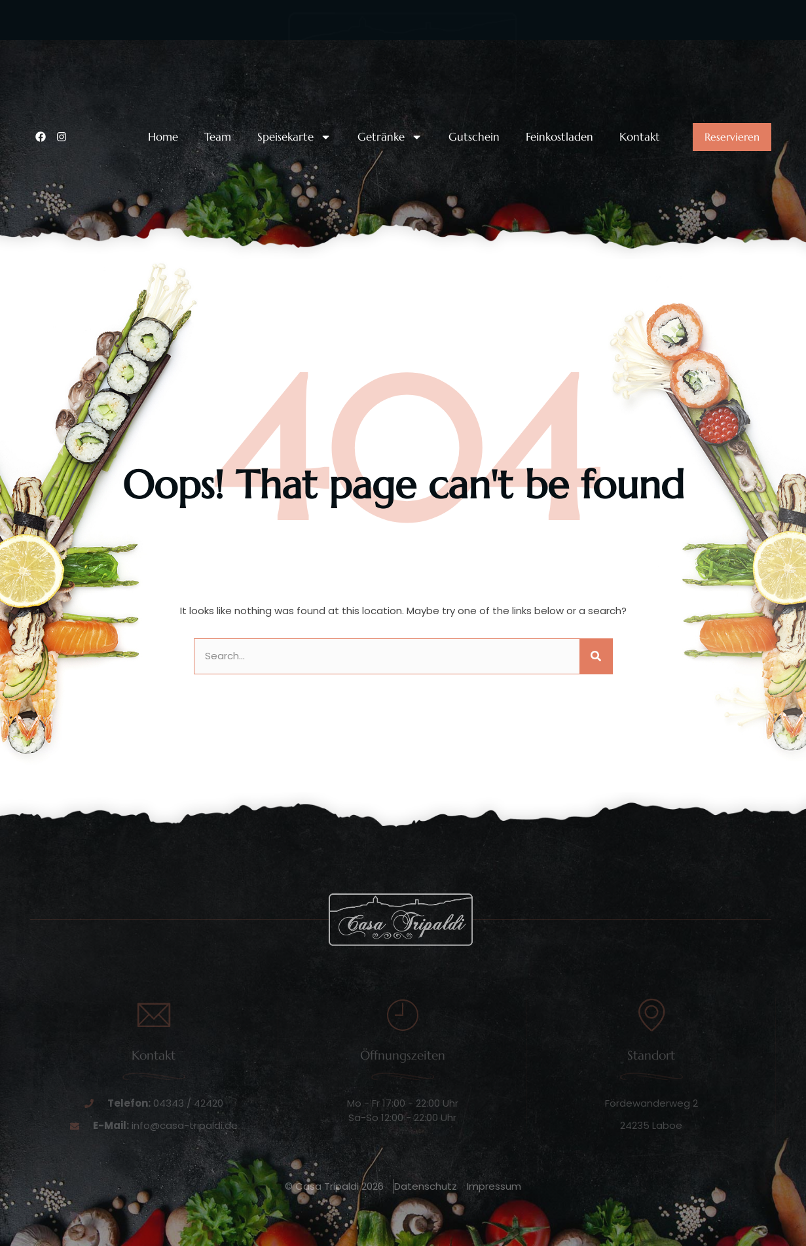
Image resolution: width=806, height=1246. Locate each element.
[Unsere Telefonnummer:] (43, 57)
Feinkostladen (559, 137)
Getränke (389, 137)
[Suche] (595, 656)
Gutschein (474, 137)
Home (163, 137)
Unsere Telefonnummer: (118, 47)
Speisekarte (294, 137)
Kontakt (639, 137)
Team (217, 137)
